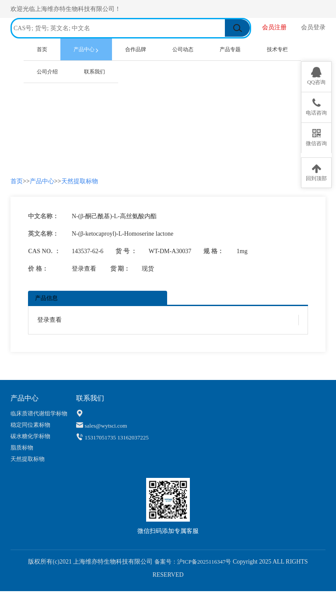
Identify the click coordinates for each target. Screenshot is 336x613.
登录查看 (84, 268)
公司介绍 (47, 72)
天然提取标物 (79, 181)
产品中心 (88, 49)
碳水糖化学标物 (30, 436)
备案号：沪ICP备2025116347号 (192, 561)
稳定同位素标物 (30, 424)
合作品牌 (135, 49)
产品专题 (230, 49)
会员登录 (313, 27)
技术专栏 (277, 49)
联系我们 (94, 72)
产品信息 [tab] (46, 298)
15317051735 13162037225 (117, 437)
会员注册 (275, 27)
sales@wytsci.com (106, 425)
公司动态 (182, 49)
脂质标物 (21, 447)
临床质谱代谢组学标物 (38, 413)
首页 (48, 48)
